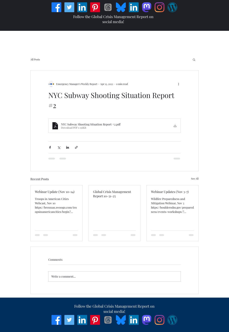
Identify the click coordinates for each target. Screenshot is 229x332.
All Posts (35, 59)
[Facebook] (56, 7)
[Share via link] (76, 147)
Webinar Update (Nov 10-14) (54, 192)
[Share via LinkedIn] (67, 147)
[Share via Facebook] (50, 147)
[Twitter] (69, 7)
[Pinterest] (95, 7)
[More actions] (178, 84)
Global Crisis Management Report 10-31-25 (112, 194)
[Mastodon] (147, 7)
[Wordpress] (172, 7)
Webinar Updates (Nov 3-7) (170, 192)
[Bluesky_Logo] (121, 7)
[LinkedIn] (82, 7)
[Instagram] (159, 7)
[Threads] (108, 7)
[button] (194, 59)
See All (195, 178)
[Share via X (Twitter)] (58, 147)
